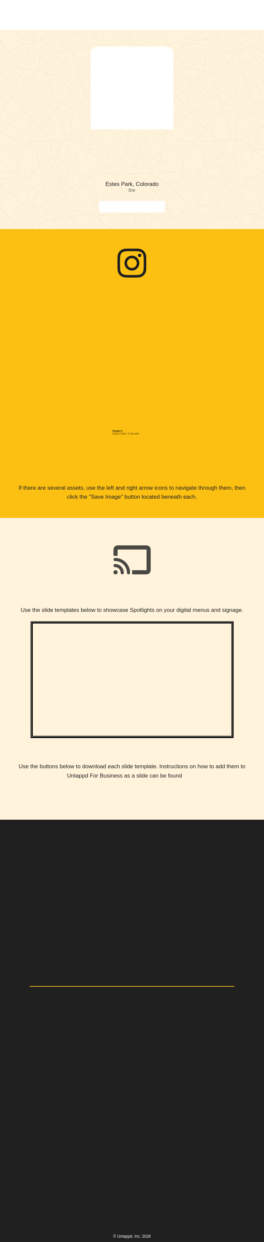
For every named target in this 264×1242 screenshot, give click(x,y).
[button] (241, 15)
